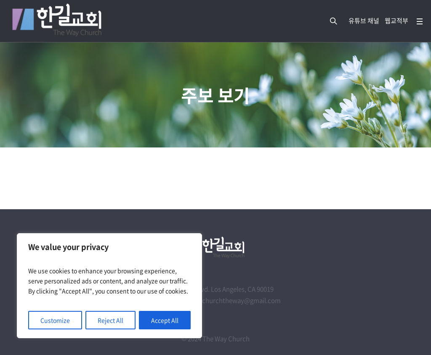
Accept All (164, 320)
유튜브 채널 (364, 20)
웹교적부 (396, 20)
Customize (55, 320)
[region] (109, 285)
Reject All (110, 320)
